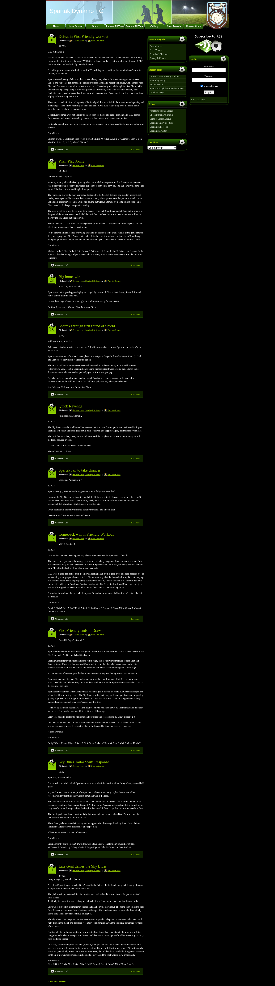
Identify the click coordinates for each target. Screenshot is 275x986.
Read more (135, 149)
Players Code (193, 26)
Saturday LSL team (158, 54)
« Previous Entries (57, 981)
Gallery (154, 26)
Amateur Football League (161, 110)
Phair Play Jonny (72, 161)
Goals (95, 26)
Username (209, 66)
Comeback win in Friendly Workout (86, 534)
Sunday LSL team (92, 281)
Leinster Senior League (160, 119)
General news (78, 41)
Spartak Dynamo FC (76, 11)
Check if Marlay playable (161, 114)
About (56, 26)
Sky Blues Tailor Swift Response (84, 762)
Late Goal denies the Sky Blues (83, 866)
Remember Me (209, 86)
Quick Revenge (70, 406)
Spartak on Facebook (159, 127)
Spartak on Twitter (158, 131)
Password (208, 76)
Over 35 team (156, 50)
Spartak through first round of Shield (87, 326)
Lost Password (198, 99)
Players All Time (115, 26)
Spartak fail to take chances (80, 470)
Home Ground (75, 26)
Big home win (69, 277)
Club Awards (174, 26)
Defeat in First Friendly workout (83, 36)
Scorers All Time (134, 26)
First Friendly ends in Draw (80, 630)
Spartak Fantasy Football (161, 123)
